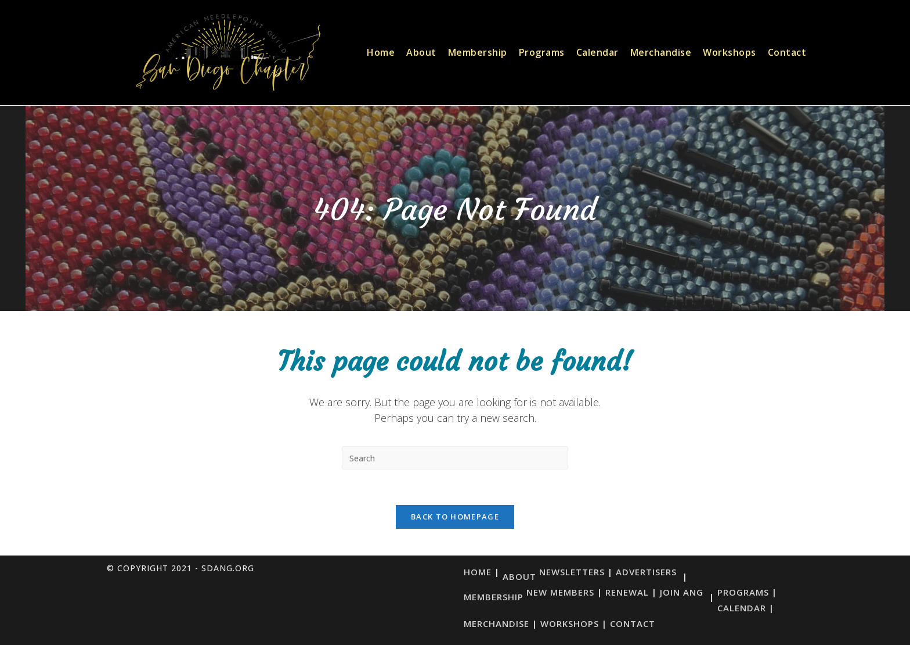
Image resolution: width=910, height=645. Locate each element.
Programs (743, 592)
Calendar (741, 608)
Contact (632, 623)
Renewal (627, 592)
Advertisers (646, 572)
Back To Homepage (455, 516)
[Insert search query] (455, 458)
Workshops (569, 623)
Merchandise (496, 623)
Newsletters (572, 572)
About (519, 576)
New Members (560, 592)
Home (478, 572)
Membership (493, 597)
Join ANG (681, 592)
